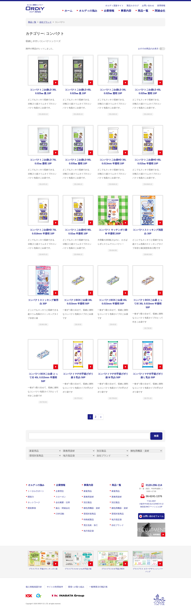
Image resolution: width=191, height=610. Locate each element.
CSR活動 (60, 514)
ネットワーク (34, 502)
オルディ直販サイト (114, 5)
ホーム (68, 10)
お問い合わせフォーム (153, 516)
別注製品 (88, 502)
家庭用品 (88, 491)
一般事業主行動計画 (98, 587)
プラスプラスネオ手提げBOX (112, 569)
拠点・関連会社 (63, 508)
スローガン (61, 497)
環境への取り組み (76, 587)
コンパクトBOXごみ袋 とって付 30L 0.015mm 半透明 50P (147, 304)
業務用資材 (89, 497)
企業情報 (109, 10)
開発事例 (32, 508)
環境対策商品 (90, 514)
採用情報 (161, 5)
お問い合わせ (148, 5)
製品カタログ (133, 5)
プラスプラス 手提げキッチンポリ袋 (43, 569)
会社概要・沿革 (63, 502)
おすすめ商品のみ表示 (151, 48)
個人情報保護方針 (34, 587)
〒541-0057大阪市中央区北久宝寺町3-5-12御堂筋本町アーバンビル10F (151, 504)
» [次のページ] (100, 416)
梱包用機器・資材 (92, 508)
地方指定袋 (89, 531)
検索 (156, 436)
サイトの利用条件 (55, 587)
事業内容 (126, 10)
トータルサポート (36, 491)
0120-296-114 (154, 485)
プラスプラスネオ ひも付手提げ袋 (78, 569)
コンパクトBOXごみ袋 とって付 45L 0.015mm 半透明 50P (43, 377)
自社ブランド (117, 525)
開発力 (31, 497)
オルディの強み (88, 10)
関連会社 (160, 10)
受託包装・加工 (91, 525)
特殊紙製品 (89, 519)
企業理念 (60, 491)
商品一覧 (143, 10)
